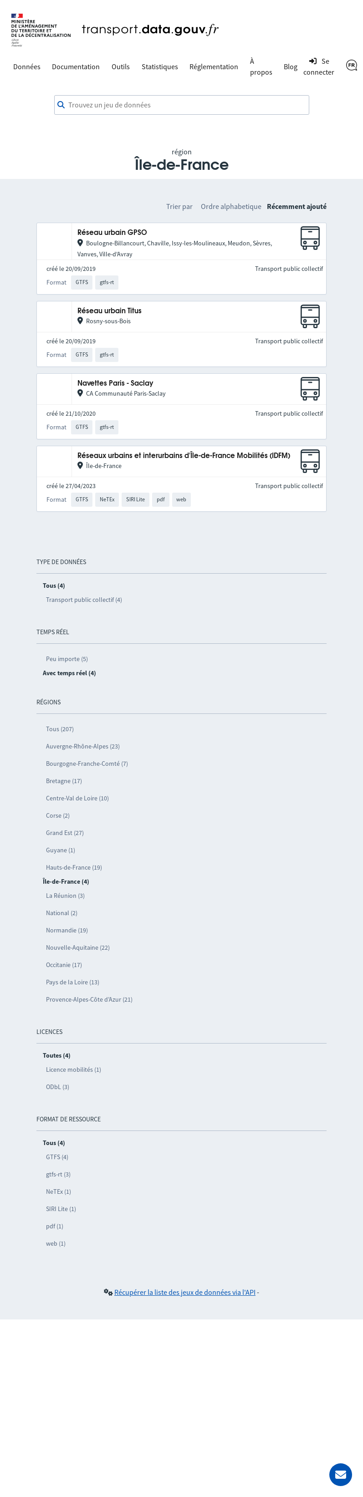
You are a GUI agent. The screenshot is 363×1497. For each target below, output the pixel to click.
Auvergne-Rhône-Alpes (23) (83, 746)
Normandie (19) (67, 930)
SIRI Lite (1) (61, 1209)
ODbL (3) (57, 1087)
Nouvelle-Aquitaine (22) (78, 947)
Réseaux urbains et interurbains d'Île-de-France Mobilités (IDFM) (183, 456)
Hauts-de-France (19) (74, 867)
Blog (290, 66)
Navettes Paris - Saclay (115, 383)
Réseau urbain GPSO (112, 232)
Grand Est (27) (65, 833)
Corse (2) (58, 815)
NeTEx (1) (58, 1191)
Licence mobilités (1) (73, 1069)
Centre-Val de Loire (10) (77, 798)
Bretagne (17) (64, 781)
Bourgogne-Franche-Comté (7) (87, 763)
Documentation (76, 66)
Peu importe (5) (67, 659)
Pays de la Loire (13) (72, 982)
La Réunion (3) (65, 895)
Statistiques (160, 66)
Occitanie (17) (64, 965)
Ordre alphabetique (231, 206)
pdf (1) (54, 1226)
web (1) (56, 1243)
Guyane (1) (60, 850)
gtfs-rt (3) (58, 1174)
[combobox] (181, 105)
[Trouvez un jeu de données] (181, 105)
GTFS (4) (57, 1157)
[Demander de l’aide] (340, 1474)
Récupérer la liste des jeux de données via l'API (185, 1292)
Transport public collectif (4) (84, 600)
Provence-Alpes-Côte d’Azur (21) (89, 999)
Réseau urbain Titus (109, 311)
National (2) (61, 913)
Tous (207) (60, 729)
